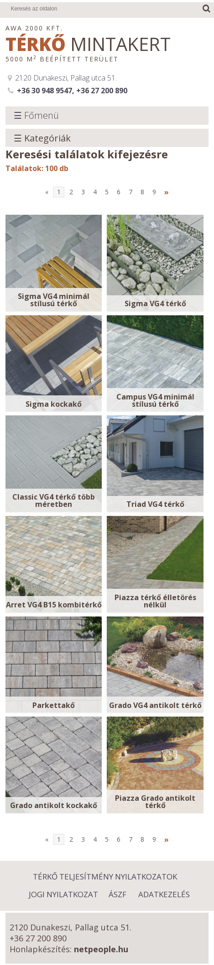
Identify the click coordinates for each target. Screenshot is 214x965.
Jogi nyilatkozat (63, 894)
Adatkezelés (164, 894)
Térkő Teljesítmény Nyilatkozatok (105, 876)
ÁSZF (117, 894)
